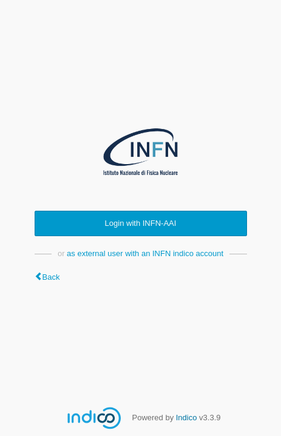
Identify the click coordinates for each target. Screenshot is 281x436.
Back (51, 277)
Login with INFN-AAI (141, 223)
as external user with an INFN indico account (145, 253)
